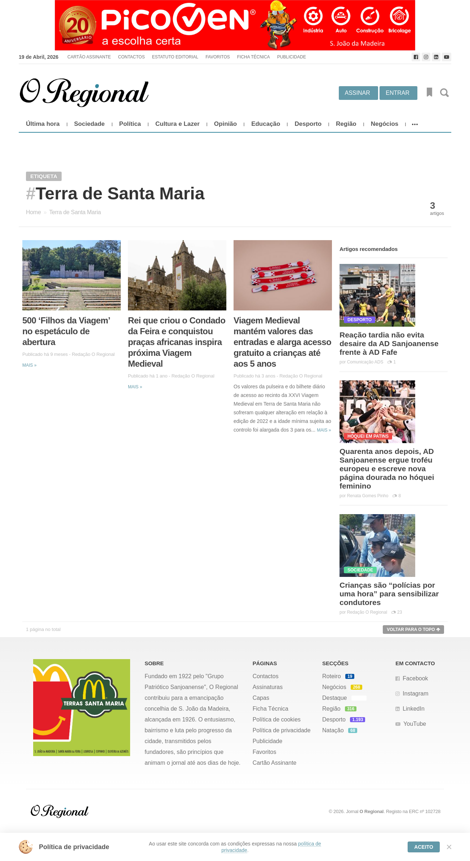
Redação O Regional (93, 354)
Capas (261, 698)
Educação (265, 123)
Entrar (397, 93)
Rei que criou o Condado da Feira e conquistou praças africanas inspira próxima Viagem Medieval (176, 341)
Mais (29, 365)
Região (346, 123)
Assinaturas (268, 687)
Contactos (131, 56)
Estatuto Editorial (175, 56)
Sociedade (89, 123)
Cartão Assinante (89, 56)
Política (130, 123)
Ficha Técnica (253, 56)
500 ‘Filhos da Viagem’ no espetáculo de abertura (66, 331)
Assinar (357, 93)
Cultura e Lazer (177, 123)
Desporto (308, 123)
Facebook (415, 678)
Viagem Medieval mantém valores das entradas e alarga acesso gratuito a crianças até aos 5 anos (282, 341)
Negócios (385, 123)
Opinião (225, 123)
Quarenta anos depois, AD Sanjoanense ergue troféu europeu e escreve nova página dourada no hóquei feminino (387, 468)
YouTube (414, 724)
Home (33, 212)
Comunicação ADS (365, 362)
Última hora (43, 123)
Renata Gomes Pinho (368, 495)
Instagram (415, 693)
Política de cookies (277, 719)
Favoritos (217, 56)
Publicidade (291, 56)
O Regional (372, 811)
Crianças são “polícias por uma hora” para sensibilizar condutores (389, 593)
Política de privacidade (282, 730)
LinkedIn (414, 709)
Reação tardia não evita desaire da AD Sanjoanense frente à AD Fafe (389, 343)
